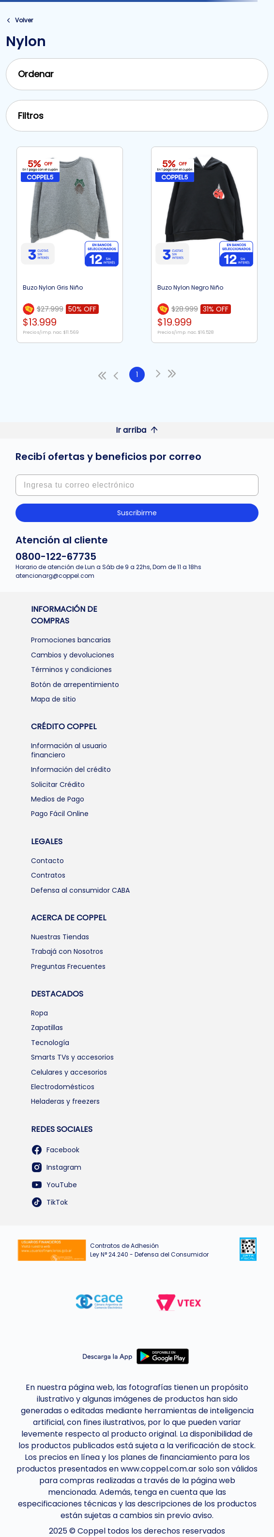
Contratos (48, 875)
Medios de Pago (57, 799)
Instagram (56, 1167)
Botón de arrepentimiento (75, 684)
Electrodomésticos (62, 1087)
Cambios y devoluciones (72, 655)
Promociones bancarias (71, 640)
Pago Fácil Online (60, 813)
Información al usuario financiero (69, 750)
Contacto (47, 861)
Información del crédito (71, 769)
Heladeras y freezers (65, 1101)
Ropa (39, 1013)
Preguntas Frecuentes (68, 966)
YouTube (54, 1185)
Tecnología (50, 1042)
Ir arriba (137, 430)
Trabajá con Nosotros (67, 951)
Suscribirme (137, 513)
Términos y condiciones (71, 669)
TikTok (49, 1202)
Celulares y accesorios (69, 1072)
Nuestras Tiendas (60, 937)
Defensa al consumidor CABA (80, 890)
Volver (24, 20)
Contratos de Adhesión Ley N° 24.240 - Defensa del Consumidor (149, 1250)
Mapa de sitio (53, 699)
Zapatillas (47, 1027)
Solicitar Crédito (58, 784)
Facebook (55, 1150)
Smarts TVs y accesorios (72, 1057)
